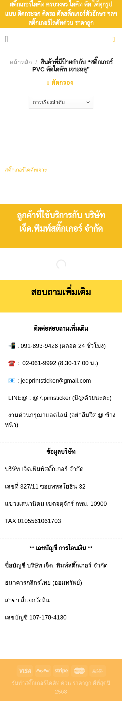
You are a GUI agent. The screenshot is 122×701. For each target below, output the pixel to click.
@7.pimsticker (52, 397)
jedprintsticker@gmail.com (56, 380)
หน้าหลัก (20, 62)
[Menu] (9, 39)
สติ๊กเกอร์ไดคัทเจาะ (26, 169)
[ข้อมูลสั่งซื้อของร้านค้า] (61, 102)
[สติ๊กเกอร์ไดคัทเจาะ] (31, 141)
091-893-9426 (39, 345)
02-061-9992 (39, 363)
